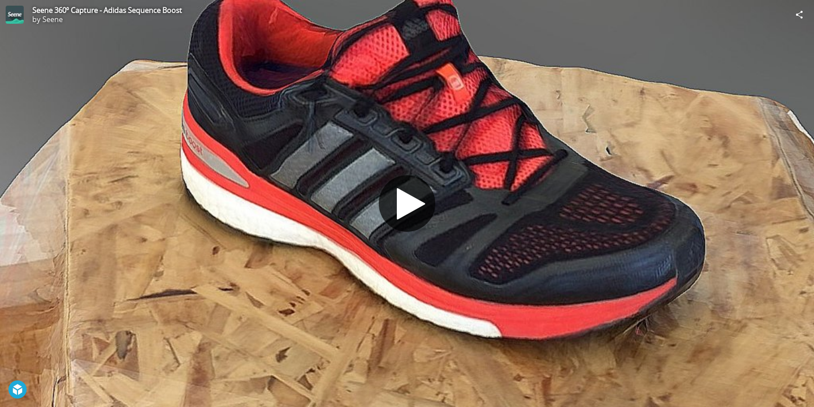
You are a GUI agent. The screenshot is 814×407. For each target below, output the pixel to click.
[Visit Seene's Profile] (15, 15)
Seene (52, 19)
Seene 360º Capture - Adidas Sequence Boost (107, 10)
